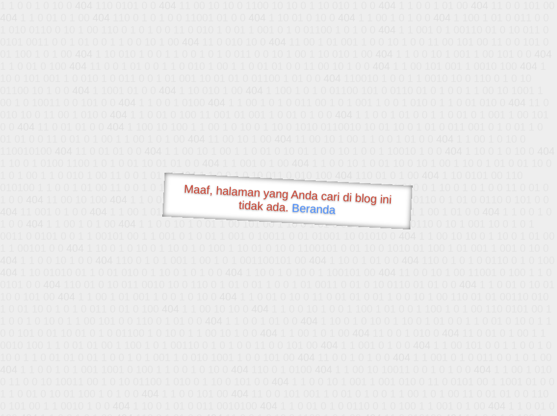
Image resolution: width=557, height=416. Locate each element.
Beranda (313, 208)
